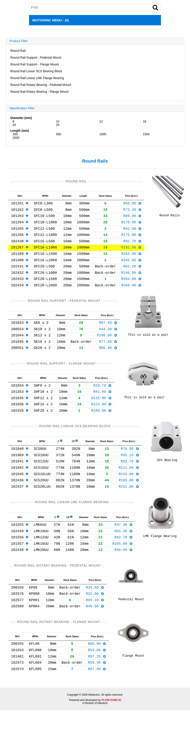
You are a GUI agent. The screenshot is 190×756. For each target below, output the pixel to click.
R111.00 (129, 495)
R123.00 (101, 426)
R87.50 (108, 337)
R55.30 (124, 564)
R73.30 (132, 212)
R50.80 (132, 204)
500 (58, 134)
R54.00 (97, 693)
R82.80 (132, 233)
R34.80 (95, 625)
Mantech (103, 748)
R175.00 (131, 240)
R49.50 (95, 646)
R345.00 (131, 269)
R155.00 (129, 502)
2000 (16, 137)
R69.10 (95, 639)
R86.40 (108, 366)
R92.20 (132, 276)
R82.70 (130, 488)
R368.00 (131, 298)
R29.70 (102, 405)
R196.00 (131, 284)
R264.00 (131, 262)
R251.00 (129, 517)
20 (14, 125)
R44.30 (108, 344)
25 (57, 125)
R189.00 (101, 434)
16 (144, 121)
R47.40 (124, 557)
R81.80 (102, 412)
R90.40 (124, 585)
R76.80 (130, 474)
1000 (102, 134)
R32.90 (95, 632)
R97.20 (97, 700)
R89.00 (132, 219)
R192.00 (131, 255)
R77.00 (108, 359)
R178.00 (131, 226)
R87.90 (97, 714)
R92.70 (132, 248)
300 (15, 134)
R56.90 (97, 685)
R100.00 (107, 351)
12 (101, 121)
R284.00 (131, 291)
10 (57, 121)
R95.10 (130, 481)
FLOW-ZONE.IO (111, 745)
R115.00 (101, 419)
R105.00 (129, 510)
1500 (146, 134)
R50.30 (97, 707)
